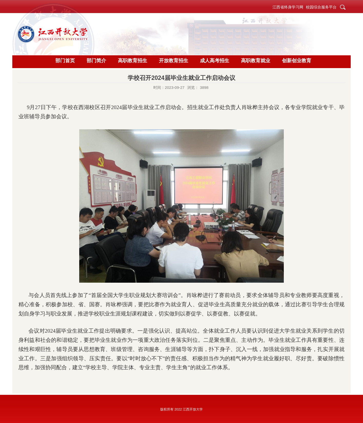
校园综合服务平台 (321, 7)
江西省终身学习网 (288, 7)
